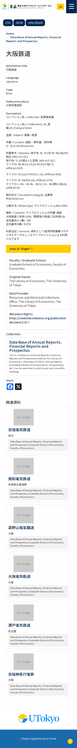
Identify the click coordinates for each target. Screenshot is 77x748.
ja (60, 7)
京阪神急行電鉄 (21, 674)
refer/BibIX (35, 23)
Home (10, 33)
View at (21, 249)
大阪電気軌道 (19, 576)
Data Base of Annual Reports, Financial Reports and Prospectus (33, 39)
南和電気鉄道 (19, 478)
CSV (7, 23)
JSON (19, 23)
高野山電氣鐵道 (21, 527)
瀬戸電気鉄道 (19, 625)
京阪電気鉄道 (19, 429)
